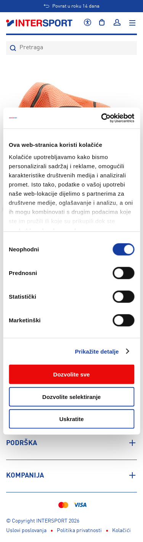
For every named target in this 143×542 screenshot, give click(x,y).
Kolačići (121, 530)
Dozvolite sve (71, 374)
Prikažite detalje (97, 351)
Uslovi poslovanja (26, 530)
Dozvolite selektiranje (71, 396)
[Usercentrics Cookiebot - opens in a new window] (101, 118)
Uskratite (71, 419)
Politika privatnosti (79, 530)
